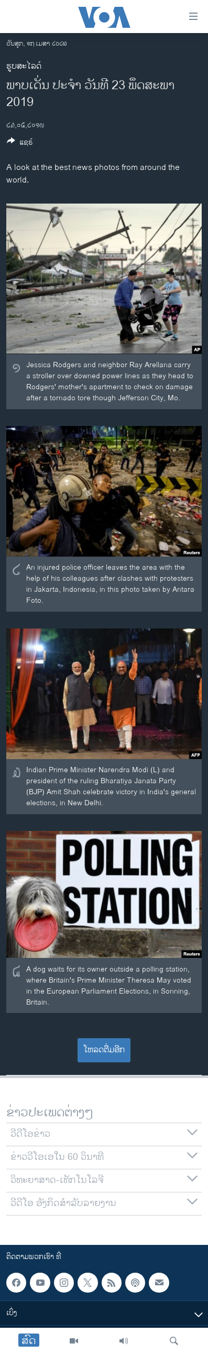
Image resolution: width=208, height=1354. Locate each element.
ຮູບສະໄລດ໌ (23, 66)
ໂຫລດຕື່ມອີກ (104, 1050)
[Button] (20, 144)
